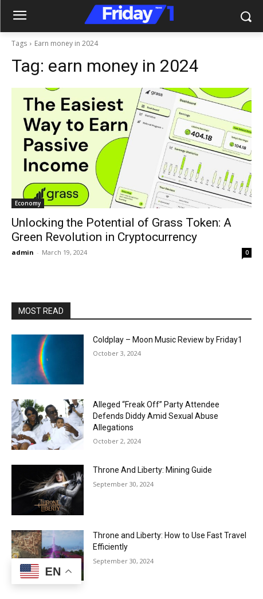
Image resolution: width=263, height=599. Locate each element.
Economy (28, 203)
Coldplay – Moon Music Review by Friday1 (167, 339)
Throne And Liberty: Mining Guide (152, 469)
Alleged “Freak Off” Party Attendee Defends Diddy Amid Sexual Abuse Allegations (156, 415)
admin (22, 252)
